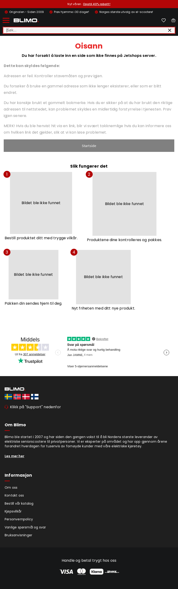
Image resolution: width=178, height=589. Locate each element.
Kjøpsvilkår (13, 511)
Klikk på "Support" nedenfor (35, 407)
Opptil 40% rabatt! (96, 4)
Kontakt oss (14, 495)
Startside (89, 145)
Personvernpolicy (19, 519)
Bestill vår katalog (19, 503)
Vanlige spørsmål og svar (25, 527)
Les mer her (14, 456)
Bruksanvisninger (18, 535)
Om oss (11, 487)
